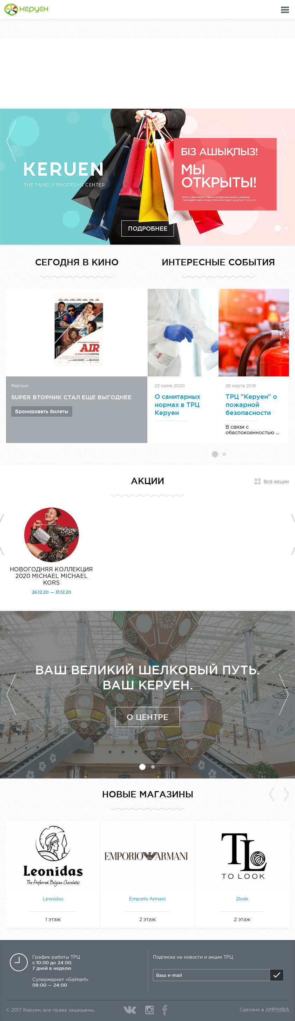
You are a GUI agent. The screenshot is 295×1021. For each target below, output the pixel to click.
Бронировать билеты (41, 411)
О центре (147, 717)
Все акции (276, 482)
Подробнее (147, 228)
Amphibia (277, 1010)
